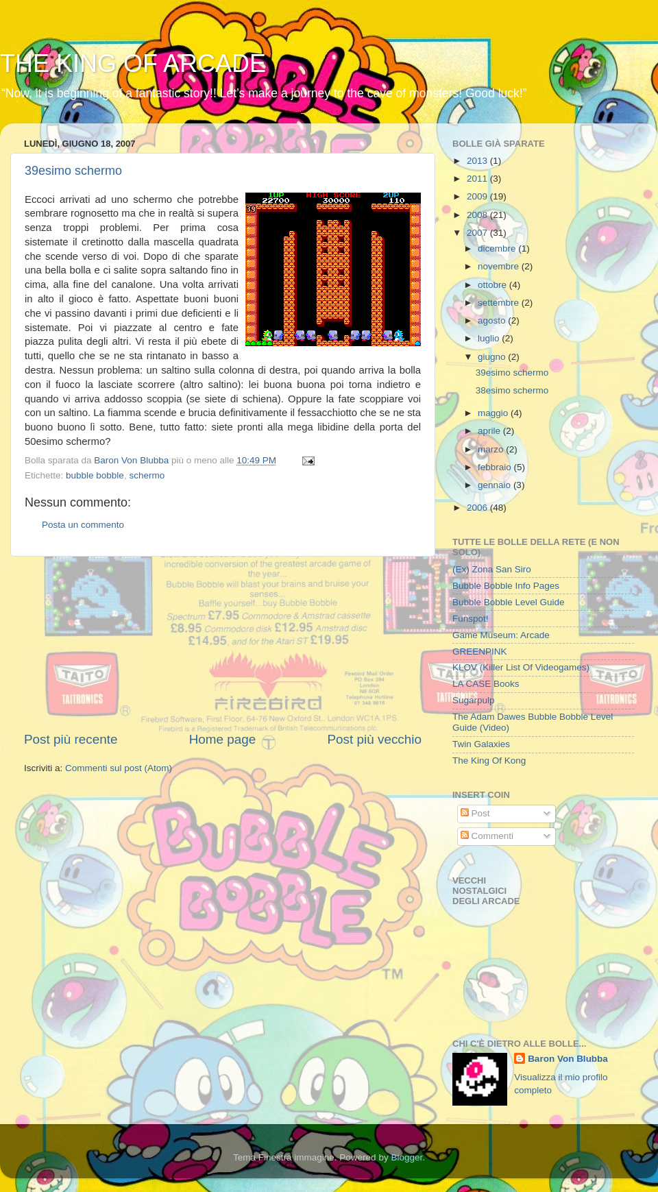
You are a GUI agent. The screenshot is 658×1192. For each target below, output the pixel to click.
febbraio (496, 467)
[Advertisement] (222, 643)
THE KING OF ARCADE (133, 63)
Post (475, 813)
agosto (493, 320)
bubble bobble (95, 475)
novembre (500, 266)
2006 (478, 507)
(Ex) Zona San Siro (491, 569)
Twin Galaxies (481, 744)
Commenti (487, 836)
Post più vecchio (374, 739)
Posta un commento (83, 525)
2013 (478, 161)
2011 (478, 178)
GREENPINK (479, 651)
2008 (478, 215)
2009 (478, 196)
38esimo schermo (512, 390)
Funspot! (470, 618)
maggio (494, 413)
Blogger (406, 1157)
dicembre (498, 248)
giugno (493, 357)
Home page (222, 739)
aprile (490, 431)
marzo (492, 449)
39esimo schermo (73, 171)
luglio (490, 338)
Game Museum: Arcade (501, 635)
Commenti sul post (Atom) (118, 768)
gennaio (495, 485)
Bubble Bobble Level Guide (508, 602)
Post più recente (71, 739)
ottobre (493, 285)
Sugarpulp (473, 700)
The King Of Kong (489, 760)
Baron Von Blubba (568, 1059)
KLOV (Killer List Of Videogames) (520, 667)
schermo (146, 475)
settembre (500, 302)
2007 (478, 233)
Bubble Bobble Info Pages (505, 586)
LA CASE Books (486, 684)
